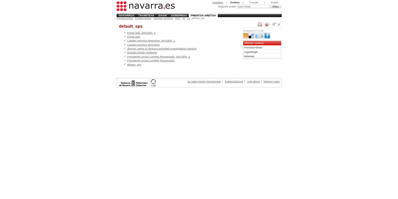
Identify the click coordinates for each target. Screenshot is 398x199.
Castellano (217, 2)
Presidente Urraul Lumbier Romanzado (151, 60)
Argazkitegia (251, 52)
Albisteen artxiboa (163, 18)
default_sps (134, 64)
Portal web (133, 36)
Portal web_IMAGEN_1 (141, 32)
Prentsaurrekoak (253, 47)
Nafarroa (126, 15)
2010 (177, 18)
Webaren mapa (271, 81)
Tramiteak (146, 15)
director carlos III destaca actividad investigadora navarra (162, 48)
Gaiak (162, 15)
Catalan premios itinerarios (143, 44)
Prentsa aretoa (203, 15)
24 (188, 18)
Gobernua (179, 15)
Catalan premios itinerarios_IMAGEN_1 (151, 40)
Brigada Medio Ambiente (142, 52)
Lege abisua (253, 81)
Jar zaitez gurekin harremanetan (204, 81)
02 (183, 18)
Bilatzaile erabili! (227, 6)
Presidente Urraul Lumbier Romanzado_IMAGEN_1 (158, 56)
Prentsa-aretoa (143, 18)
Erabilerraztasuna (234, 81)
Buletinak (249, 56)
